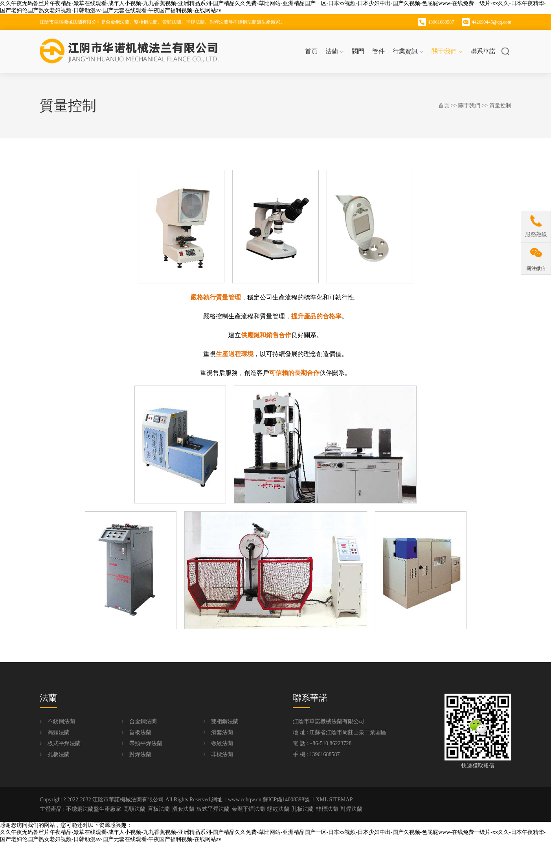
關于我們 (447, 51)
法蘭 (334, 51)
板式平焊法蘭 (64, 743)
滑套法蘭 (222, 732)
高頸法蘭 (59, 732)
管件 (378, 51)
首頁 (311, 51)
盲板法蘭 (140, 732)
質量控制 (500, 105)
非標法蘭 (222, 754)
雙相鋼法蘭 (225, 721)
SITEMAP (341, 800)
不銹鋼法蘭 (61, 721)
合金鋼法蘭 (143, 721)
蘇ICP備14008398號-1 (288, 800)
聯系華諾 (483, 51)
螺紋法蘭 (222, 743)
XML (322, 800)
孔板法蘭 (59, 754)
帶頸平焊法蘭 (145, 743)
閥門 (358, 51)
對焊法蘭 (140, 754)
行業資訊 (408, 51)
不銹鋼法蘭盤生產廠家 (93, 809)
